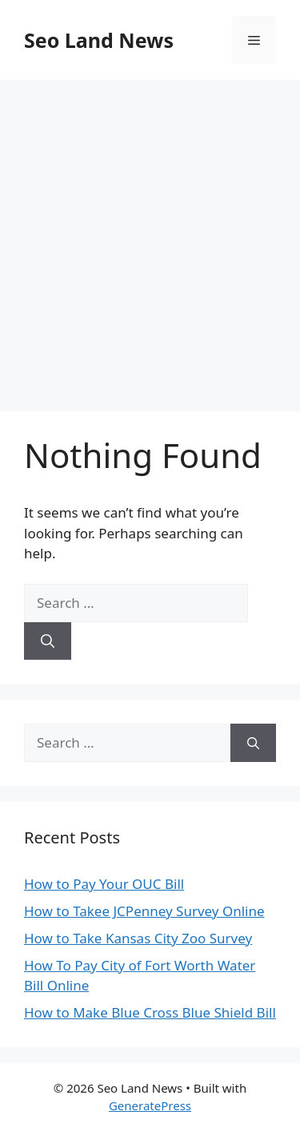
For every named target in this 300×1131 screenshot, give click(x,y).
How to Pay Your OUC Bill (104, 884)
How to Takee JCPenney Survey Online (144, 911)
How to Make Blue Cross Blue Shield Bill (150, 1012)
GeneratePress (150, 1105)
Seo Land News (99, 40)
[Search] (47, 641)
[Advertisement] (150, 237)
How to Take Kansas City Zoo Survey (138, 938)
